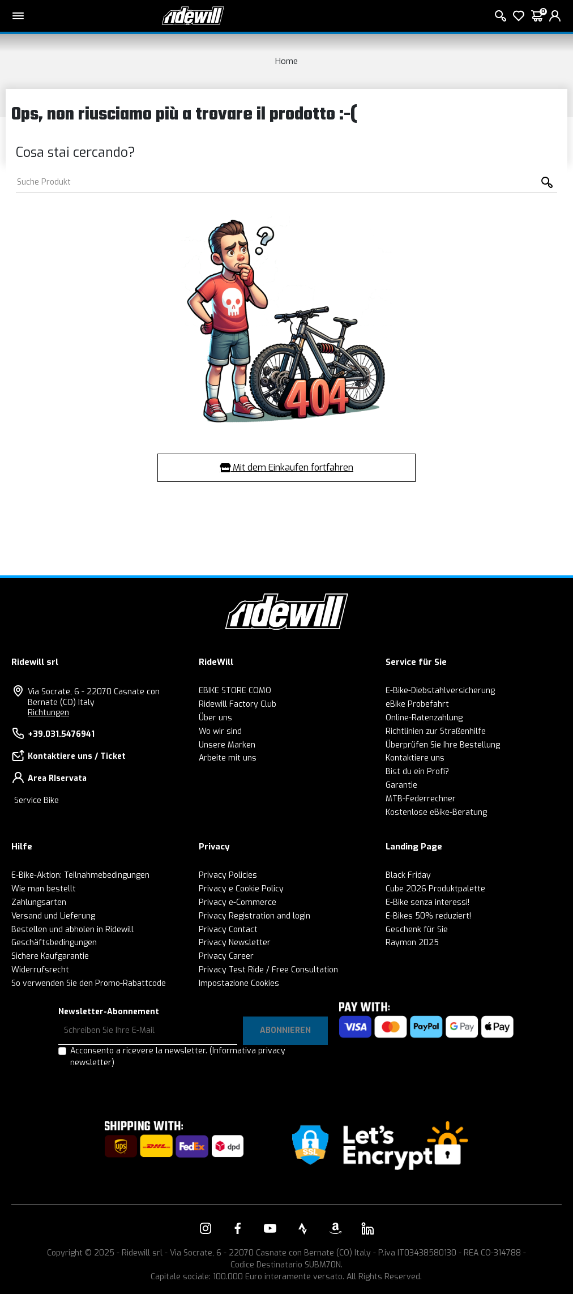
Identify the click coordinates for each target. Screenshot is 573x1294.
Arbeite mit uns (227, 758)
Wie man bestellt (43, 888)
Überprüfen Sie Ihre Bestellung (443, 745)
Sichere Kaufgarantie (50, 956)
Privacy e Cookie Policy (241, 888)
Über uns (215, 717)
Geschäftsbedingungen (54, 942)
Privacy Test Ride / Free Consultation (268, 969)
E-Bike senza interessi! (427, 902)
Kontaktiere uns (415, 758)
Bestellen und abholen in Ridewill (72, 929)
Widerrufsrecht (40, 969)
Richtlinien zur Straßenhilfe (436, 731)
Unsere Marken (227, 745)
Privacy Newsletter (235, 942)
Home (286, 61)
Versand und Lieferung (53, 916)
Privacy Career (226, 956)
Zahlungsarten (38, 902)
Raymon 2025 (412, 942)
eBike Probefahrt (417, 704)
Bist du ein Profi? (417, 771)
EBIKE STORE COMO (235, 690)
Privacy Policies (228, 875)
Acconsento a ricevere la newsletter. (177, 1056)
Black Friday (408, 875)
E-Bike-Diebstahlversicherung (440, 690)
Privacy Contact (228, 929)
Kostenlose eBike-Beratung (436, 812)
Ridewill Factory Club (237, 704)
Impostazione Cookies (239, 983)
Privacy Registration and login (254, 916)
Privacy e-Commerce (237, 902)
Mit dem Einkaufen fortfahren (286, 467)
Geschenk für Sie (417, 929)
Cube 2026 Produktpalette (435, 888)
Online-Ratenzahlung (424, 717)
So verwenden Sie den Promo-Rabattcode (88, 983)
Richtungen (48, 712)
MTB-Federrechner (421, 798)
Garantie (401, 785)
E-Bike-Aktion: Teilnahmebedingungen (80, 875)
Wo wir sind (220, 731)
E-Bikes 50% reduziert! (428, 916)
